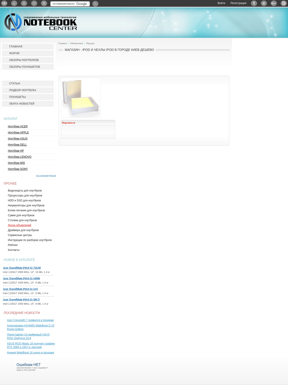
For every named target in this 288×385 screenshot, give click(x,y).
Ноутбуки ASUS (17, 138)
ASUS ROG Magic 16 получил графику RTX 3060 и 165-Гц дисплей (31, 345)
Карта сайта (24, 3)
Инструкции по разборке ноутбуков (30, 240)
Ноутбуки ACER (18, 126)
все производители (46, 175)
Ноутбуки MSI (16, 162)
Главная (15, 46)
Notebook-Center (40, 22)
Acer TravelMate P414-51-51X (20, 288)
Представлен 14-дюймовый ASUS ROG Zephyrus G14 (28, 336)
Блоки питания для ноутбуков (26, 210)
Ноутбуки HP (16, 150)
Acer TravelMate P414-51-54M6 (21, 278)
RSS (43, 3)
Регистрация (238, 3)
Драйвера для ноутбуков (23, 230)
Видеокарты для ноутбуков (25, 190)
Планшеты (17, 97)
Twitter (254, 3)
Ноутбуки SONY (18, 169)
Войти (221, 3)
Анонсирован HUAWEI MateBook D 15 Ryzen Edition (30, 327)
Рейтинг (13, 245)
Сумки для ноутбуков (21, 215)
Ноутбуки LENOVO (20, 156)
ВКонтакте (264, 3)
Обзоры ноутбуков (24, 60)
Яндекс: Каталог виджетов (283, 3)
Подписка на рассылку (34, 3)
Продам (90, 43)
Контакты (14, 250)
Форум (14, 53)
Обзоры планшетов (24, 66)
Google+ (273, 3)
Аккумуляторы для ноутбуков (26, 205)
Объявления (76, 43)
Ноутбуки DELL (17, 144)
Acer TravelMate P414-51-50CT (21, 299)
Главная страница (14, 3)
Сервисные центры (20, 235)
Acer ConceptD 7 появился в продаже (30, 320)
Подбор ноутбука (22, 90)
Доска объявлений (19, 225)
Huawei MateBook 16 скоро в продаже (30, 352)
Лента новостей (21, 103)
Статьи (14, 83)
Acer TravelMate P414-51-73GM (22, 267)
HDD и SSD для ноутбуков (24, 200)
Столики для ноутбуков (22, 220)
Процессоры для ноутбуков (25, 195)
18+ (4, 3)
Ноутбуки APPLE (18, 132)
